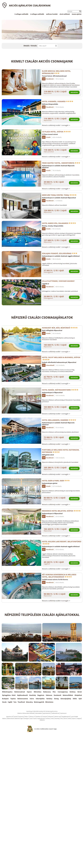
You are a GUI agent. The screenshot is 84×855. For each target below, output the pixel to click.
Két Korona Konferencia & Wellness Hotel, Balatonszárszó (59, 575)
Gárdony (72, 692)
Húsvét (16, 716)
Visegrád (79, 718)
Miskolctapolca (7, 692)
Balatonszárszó (19, 692)
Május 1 (27, 716)
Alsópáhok (78, 695)
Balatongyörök (39, 702)
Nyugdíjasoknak (66, 716)
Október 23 (39, 716)
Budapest (5, 699)
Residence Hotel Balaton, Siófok (61, 511)
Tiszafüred (21, 702)
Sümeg (56, 699)
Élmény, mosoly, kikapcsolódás (52, 226)
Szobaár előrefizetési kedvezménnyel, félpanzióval (59, 362)
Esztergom (26, 718)
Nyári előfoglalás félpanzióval (52, 330)
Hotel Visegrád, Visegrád (57, 101)
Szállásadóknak (55, 713)
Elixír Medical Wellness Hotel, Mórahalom (56, 72)
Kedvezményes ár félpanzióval (52, 392)
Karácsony (21, 716)
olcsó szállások (65, 14)
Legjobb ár (45, 284)
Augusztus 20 (9, 716)
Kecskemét (57, 695)
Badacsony (47, 692)
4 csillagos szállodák (37, 14)
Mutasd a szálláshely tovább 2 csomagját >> (56, 383)
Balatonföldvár (68, 695)
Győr (80, 699)
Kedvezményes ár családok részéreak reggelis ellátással (61, 256)
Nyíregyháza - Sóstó (9, 695)
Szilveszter (50, 716)
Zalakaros (42, 720)
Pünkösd (45, 716)
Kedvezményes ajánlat (49, 483)
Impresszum (63, 713)
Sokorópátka (40, 699)
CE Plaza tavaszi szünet (50, 134)
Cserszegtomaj (63, 692)
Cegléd (10, 702)
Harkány (49, 699)
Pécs (54, 692)
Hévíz (52, 718)
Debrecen (49, 695)
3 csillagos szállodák (21, 14)
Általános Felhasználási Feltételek (26, 713)
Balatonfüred (10, 718)
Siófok (69, 718)
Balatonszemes (23, 699)
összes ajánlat (76, 14)
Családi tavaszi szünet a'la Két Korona (55, 579)
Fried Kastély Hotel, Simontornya (61, 163)
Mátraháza (37, 692)
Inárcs (32, 699)
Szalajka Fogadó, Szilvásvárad (59, 253)
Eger (22, 718)
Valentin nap (57, 716)
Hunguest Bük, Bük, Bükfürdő (60, 328)
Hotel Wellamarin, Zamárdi (59, 420)
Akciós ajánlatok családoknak (30, 5)
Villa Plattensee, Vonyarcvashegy (58, 281)
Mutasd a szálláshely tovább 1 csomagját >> (56, 125)
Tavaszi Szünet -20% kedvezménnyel (54, 76)
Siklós (75, 699)
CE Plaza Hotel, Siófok (56, 132)
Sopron (29, 692)
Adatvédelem (38, 713)
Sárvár (79, 692)
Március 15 (32, 716)
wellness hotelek (52, 14)
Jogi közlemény (47, 713)
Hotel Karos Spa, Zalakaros (59, 223)
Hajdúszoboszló (22, 695)
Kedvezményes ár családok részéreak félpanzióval (59, 198)
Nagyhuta (40, 695)
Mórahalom (49, 702)
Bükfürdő (17, 718)
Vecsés (4, 702)
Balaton (4, 718)
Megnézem (74, 92)
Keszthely (32, 695)
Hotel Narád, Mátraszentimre (60, 390)
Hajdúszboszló (41, 718)
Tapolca (13, 699)
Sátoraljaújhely (66, 699)
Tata (14, 702)
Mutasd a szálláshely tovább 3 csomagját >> (56, 601)
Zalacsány (29, 702)
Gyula (34, 718)
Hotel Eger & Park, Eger (56, 480)
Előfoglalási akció (48, 455)
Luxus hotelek (74, 716)
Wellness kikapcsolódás (50, 104)
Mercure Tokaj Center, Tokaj (59, 195)
